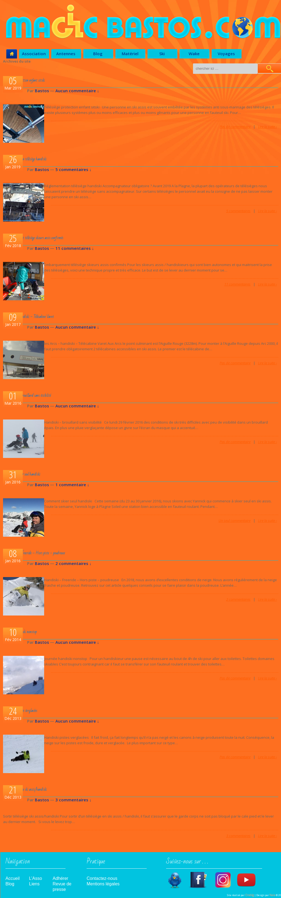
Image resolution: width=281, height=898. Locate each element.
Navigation (17, 863)
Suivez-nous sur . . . (187, 863)
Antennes (65, 53)
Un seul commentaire (234, 520)
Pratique (96, 863)
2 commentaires (238, 599)
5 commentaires (238, 210)
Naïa (272, 895)
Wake (194, 53)
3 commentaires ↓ (73, 799)
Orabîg (249, 895)
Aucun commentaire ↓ (77, 90)
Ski (162, 53)
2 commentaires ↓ (73, 563)
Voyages (226, 53)
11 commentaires (237, 284)
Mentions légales (103, 884)
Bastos (42, 90)
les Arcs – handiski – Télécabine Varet (29, 316)
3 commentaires (238, 835)
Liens (34, 884)
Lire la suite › (267, 126)
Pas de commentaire (235, 126)
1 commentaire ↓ (72, 484)
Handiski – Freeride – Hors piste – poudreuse (35, 553)
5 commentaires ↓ (73, 169)
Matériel (130, 53)
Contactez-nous (102, 878)
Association (34, 53)
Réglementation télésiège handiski (26, 159)
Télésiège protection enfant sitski (25, 80)
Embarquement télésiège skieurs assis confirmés (34, 237)
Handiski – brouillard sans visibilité (28, 395)
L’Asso (35, 878)
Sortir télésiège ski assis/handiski (26, 789)
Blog (98, 53)
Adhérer (60, 878)
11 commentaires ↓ (74, 248)
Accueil (12, 878)
